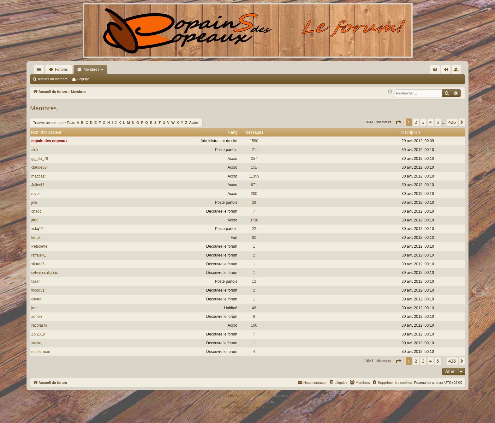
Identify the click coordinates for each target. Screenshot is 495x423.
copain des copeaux (49, 141)
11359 (254, 176)
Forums (61, 69)
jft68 (35, 220)
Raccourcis (40, 70)
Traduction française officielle (240, 407)
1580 (254, 141)
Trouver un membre (52, 79)
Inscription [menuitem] (458, 70)
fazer (35, 281)
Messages (254, 132)
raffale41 (38, 255)
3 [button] (423, 122)
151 (254, 167)
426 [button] (452, 122)
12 (254, 281)
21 (254, 150)
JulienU (37, 185)
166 (254, 325)
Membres (91, 69)
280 (254, 193)
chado (36, 211)
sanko (36, 343)
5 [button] (438, 122)
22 (254, 229)
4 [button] (430, 122)
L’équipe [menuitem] (83, 79)
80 (254, 237)
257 (254, 158)
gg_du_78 (39, 158)
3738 (254, 220)
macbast (38, 176)
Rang (232, 132)
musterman (40, 351)
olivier (36, 299)
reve (35, 193)
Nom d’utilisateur (46, 132)
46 (254, 308)
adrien (36, 316)
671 (254, 185)
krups (35, 237)
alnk (34, 150)
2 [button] (416, 122)
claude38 (39, 167)
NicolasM (39, 325)
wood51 (38, 290)
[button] (398, 122)
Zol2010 (38, 334)
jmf (33, 308)
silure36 (38, 264)
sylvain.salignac (44, 272)
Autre (193, 122)
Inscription (410, 132)
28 (254, 202)
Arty (237, 401)
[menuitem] (367, 69)
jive (34, 202)
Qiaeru (270, 407)
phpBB (233, 396)
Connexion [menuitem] (447, 70)
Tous (71, 122)
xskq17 (37, 229)
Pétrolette (39, 246)
